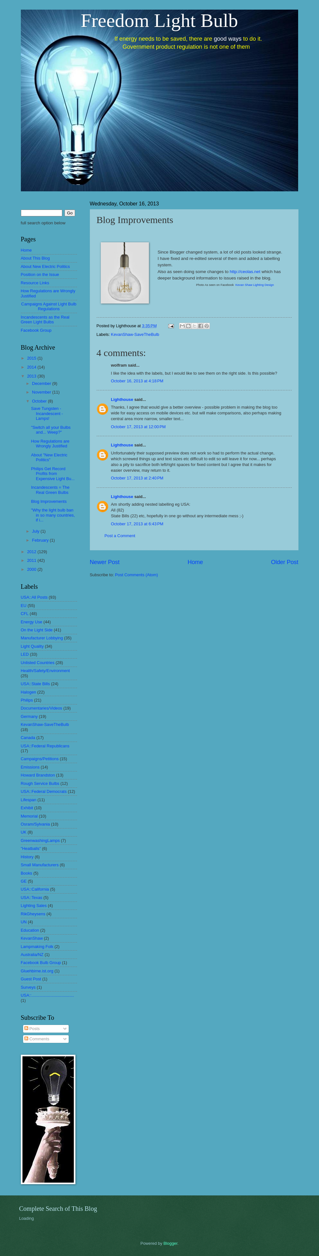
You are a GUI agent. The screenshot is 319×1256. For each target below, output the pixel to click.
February (41, 540)
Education (30, 930)
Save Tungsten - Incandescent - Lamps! (47, 413)
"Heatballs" (31, 848)
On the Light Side (37, 630)
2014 (32, 367)
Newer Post (105, 562)
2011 (32, 560)
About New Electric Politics (45, 266)
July (36, 531)
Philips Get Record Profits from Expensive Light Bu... (53, 473)
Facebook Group (36, 330)
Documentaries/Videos (41, 708)
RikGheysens (33, 913)
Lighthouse (122, 399)
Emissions (30, 767)
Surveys (28, 987)
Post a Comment (120, 535)
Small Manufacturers (40, 864)
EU (24, 605)
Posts (32, 1028)
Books (26, 873)
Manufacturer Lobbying (42, 638)
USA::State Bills (35, 683)
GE (24, 881)
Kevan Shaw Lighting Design (255, 285)
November (42, 392)
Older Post (284, 562)
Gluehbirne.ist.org (37, 971)
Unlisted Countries (38, 662)
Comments (36, 1038)
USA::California (35, 889)
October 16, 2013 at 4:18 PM (137, 380)
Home (195, 562)
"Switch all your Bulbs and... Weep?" (51, 430)
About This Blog (35, 258)
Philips (27, 700)
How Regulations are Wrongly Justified (50, 443)
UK (24, 832)
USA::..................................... (47, 995)
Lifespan (29, 799)
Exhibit (27, 807)
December (42, 383)
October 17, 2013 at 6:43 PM (137, 523)
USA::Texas (31, 897)
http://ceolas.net (245, 271)
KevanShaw (32, 938)
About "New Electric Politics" (49, 457)
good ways (227, 39)
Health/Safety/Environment (45, 670)
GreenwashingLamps (40, 840)
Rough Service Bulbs (40, 783)
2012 (32, 551)
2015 (32, 358)
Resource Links (35, 282)
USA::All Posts (34, 597)
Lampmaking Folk (37, 946)
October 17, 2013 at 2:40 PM (137, 478)
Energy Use (31, 622)
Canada (28, 737)
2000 (32, 569)
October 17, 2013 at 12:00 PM (138, 426)
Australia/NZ (32, 954)
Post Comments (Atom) (136, 574)
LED (25, 654)
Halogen (28, 692)
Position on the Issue (40, 274)
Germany (29, 716)
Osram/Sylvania (35, 824)
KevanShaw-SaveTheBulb (135, 334)
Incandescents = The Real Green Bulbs (50, 490)
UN (24, 921)
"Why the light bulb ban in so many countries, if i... (53, 515)
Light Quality (32, 646)
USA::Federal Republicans (45, 746)
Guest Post (31, 979)
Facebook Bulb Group (41, 962)
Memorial (29, 816)
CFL (25, 613)
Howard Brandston (38, 775)
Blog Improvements (49, 501)
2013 (32, 376)
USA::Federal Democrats (44, 791)
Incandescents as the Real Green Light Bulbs (45, 319)
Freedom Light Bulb (159, 20)
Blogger (170, 1243)
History (27, 856)
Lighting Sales (34, 905)
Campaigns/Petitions (40, 758)
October (40, 401)
